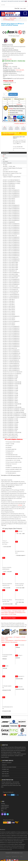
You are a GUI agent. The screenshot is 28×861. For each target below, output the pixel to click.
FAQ (21, 856)
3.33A (20, 70)
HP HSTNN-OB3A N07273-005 (11, 454)
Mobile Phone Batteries (20, 640)
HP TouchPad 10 (9, 445)
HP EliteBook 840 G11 (10, 451)
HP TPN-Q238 (8, 447)
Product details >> (20, 123)
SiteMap (3, 803)
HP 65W (20, 505)
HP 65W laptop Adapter (8, 19)
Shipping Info (5, 771)
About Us (4, 764)
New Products (5, 776)
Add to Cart (13, 94)
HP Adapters (17, 637)
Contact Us (14, 856)
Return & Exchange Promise (9, 767)
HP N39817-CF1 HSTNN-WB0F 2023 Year (13, 467)
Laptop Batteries (9, 640)
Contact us (19, 104)
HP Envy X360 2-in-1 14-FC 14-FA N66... (13, 460)
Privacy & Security (7, 762)
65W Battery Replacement (11, 133)
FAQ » (2, 787)
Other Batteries (13, 642)
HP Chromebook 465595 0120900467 (13, 441)
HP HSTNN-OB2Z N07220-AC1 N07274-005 (14, 458)
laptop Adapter (12, 18)
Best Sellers (5, 773)
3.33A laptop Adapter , (17, 611)
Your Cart (17, 8)
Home (4, 18)
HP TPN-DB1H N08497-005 (11, 449)
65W (23, 70)
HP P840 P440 (8, 465)
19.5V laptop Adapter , (6, 611)
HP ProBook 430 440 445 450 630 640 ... (13, 456)
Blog (2, 810)
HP (20, 18)
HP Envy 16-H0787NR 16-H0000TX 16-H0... (14, 469)
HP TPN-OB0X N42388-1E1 (11, 473)
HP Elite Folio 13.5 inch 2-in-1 (11, 463)
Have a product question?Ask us (10, 97)
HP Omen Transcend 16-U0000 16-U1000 (13, 462)
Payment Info (5, 769)
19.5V (17, 70)
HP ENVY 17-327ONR (10, 443)
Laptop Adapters (5, 807)
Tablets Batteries (5, 642)
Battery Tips (4, 808)
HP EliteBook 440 (9, 453)
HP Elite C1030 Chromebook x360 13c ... (13, 471)
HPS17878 (9, 59)
